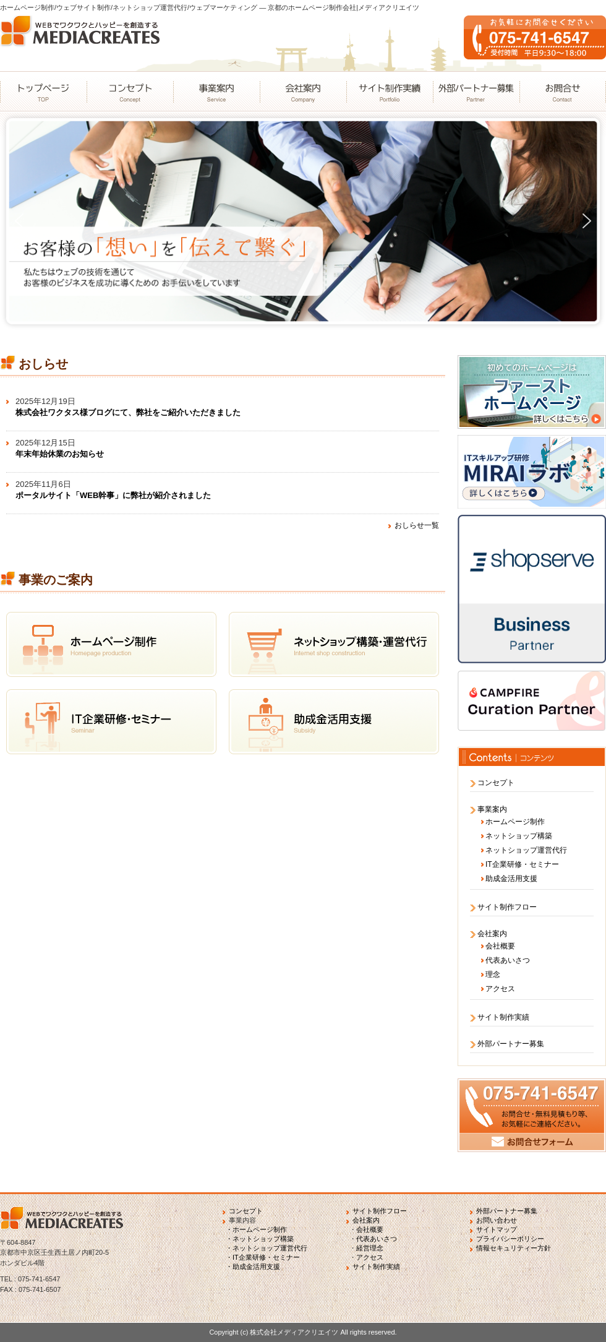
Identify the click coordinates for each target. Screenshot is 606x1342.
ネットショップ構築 (518, 836)
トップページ (43, 91)
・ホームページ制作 (256, 1229)
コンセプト (130, 91)
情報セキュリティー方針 (513, 1248)
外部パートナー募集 (476, 91)
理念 (492, 974)
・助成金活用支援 (253, 1266)
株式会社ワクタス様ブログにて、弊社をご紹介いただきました (128, 412)
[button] (19, 221)
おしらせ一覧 (417, 525)
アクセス (500, 988)
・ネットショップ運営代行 (266, 1248)
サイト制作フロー (507, 907)
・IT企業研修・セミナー (263, 1257)
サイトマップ (496, 1229)
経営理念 (369, 1248)
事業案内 (216, 91)
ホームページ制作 (515, 821)
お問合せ (562, 91)
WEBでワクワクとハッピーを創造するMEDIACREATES (83, 43)
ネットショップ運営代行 (526, 850)
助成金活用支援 (511, 878)
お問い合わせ (496, 1220)
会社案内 (303, 91)
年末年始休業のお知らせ (59, 453)
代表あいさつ (507, 960)
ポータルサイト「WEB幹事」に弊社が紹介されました (113, 495)
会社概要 (500, 946)
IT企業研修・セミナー (522, 864)
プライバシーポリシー (510, 1238)
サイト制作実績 (389, 91)
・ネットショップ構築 (260, 1238)
